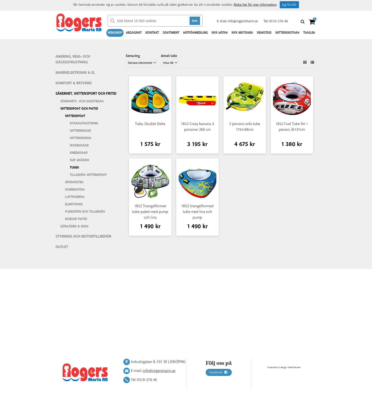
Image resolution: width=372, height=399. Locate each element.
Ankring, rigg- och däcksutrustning (73, 59)
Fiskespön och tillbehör (85, 211)
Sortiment (171, 32)
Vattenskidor (80, 138)
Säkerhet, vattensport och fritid (86, 93)
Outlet (62, 247)
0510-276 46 (278, 21)
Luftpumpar (74, 197)
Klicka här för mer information (255, 4)
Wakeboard (79, 145)
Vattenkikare (80, 130)
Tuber (74, 167)
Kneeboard (79, 152)
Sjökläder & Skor (74, 226)
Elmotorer (74, 204)
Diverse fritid (76, 219)
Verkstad (264, 32)
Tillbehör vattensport (88, 175)
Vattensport (75, 116)
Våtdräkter (74, 182)
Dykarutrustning (84, 123)
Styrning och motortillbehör (83, 236)
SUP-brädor (79, 160)
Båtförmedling (195, 32)
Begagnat (134, 32)
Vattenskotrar (287, 32)
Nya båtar (220, 32)
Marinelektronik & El (75, 72)
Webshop (115, 32)
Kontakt (152, 32)
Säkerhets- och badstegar (82, 101)
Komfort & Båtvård (74, 83)
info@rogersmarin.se (243, 21)
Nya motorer (242, 32)
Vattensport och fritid (79, 108)
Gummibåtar (75, 189)
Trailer (309, 32)
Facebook (218, 372)
